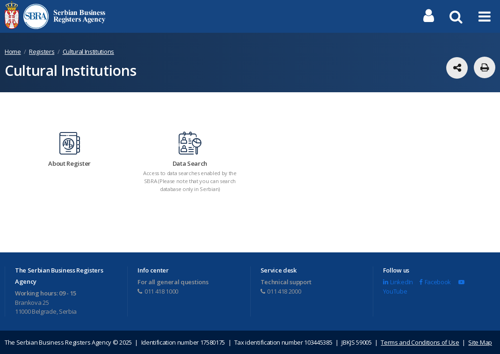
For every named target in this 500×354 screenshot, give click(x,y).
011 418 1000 (158, 291)
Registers (41, 51)
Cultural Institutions (88, 51)
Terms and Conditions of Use (420, 342)
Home (13, 51)
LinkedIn (398, 282)
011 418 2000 (281, 291)
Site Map (480, 342)
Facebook (435, 282)
